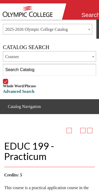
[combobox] (47, 29)
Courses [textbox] (12, 56)
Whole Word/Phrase (19, 79)
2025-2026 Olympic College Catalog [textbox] (36, 29)
